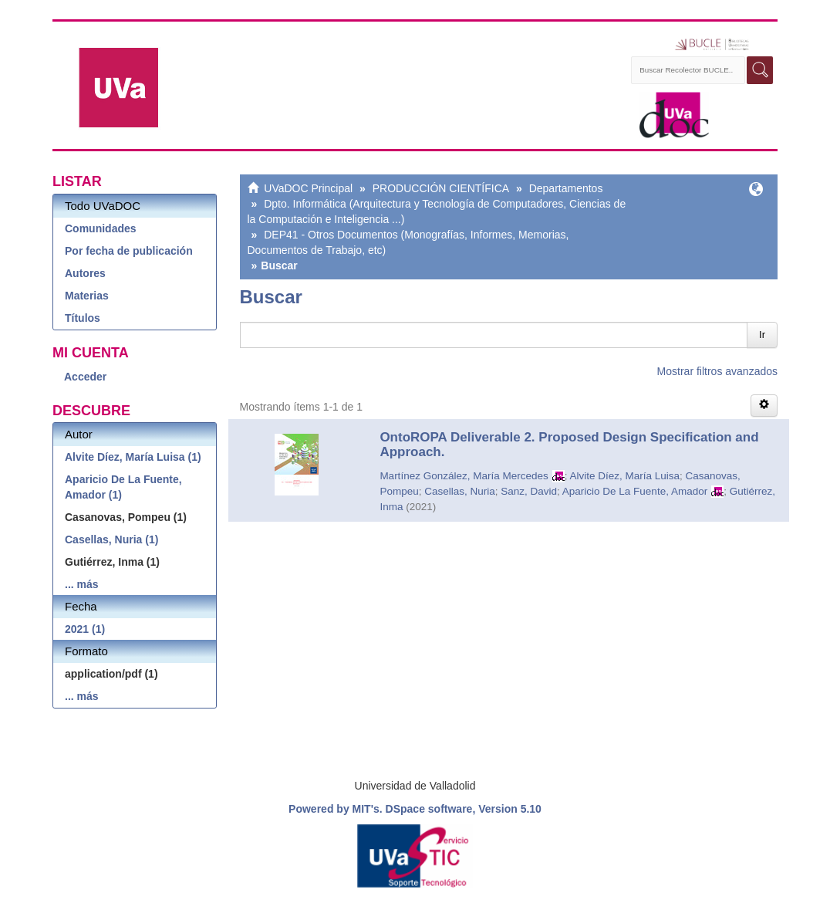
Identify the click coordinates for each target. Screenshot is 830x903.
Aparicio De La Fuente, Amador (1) (123, 487)
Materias (87, 295)
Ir (762, 334)
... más (82, 584)
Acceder (85, 376)
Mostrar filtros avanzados (717, 371)
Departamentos (566, 188)
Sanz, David (529, 491)
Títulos (82, 318)
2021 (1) (85, 629)
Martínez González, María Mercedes (464, 476)
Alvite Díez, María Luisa (624, 476)
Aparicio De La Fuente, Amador (634, 491)
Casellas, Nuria (459, 491)
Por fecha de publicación (129, 251)
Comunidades (101, 228)
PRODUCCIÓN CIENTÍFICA (441, 188)
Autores (85, 273)
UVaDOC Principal (308, 188)
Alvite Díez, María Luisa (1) (133, 457)
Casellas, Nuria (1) (111, 539)
